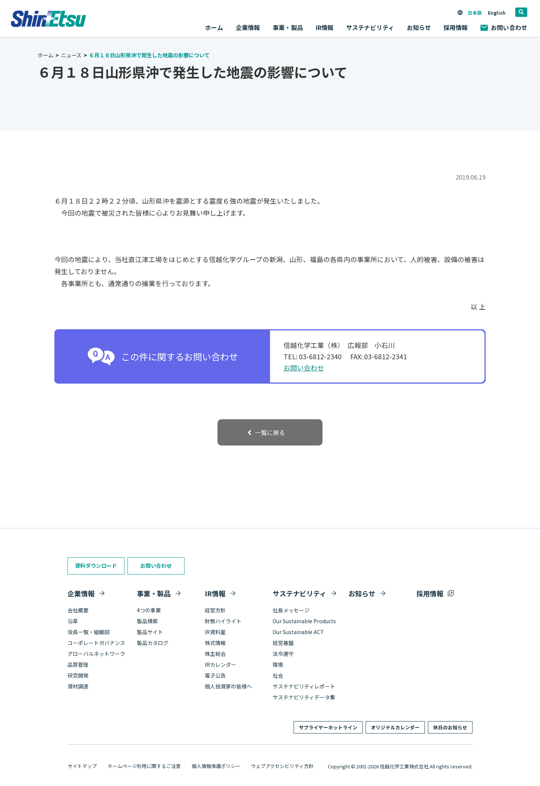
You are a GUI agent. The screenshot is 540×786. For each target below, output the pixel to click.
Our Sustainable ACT (298, 632)
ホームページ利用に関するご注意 (144, 766)
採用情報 (456, 27)
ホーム (214, 27)
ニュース (71, 55)
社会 (278, 675)
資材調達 (78, 686)
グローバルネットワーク (96, 653)
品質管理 (78, 664)
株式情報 (215, 642)
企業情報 (81, 593)
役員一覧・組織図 (89, 632)
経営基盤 (283, 642)
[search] (521, 12)
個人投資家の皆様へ (228, 686)
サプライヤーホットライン (328, 727)
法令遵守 (283, 653)
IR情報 (215, 593)
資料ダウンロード (96, 565)
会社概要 (78, 610)
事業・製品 (154, 593)
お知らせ (419, 27)
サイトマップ (82, 766)
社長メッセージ (291, 610)
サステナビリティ (299, 593)
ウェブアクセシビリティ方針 (282, 766)
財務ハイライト (223, 621)
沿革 (73, 621)
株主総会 (215, 653)
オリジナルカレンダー (395, 727)
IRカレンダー (220, 664)
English (497, 12)
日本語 (474, 12)
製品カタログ (152, 642)
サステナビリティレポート (304, 686)
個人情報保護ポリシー (216, 766)
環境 (278, 664)
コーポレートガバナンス (96, 642)
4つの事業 (149, 610)
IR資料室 (215, 632)
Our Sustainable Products (304, 621)
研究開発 (78, 675)
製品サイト (150, 632)
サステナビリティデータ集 (304, 697)
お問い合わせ (503, 27)
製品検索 (147, 621)
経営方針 (215, 610)
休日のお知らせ (450, 727)
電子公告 (215, 675)
